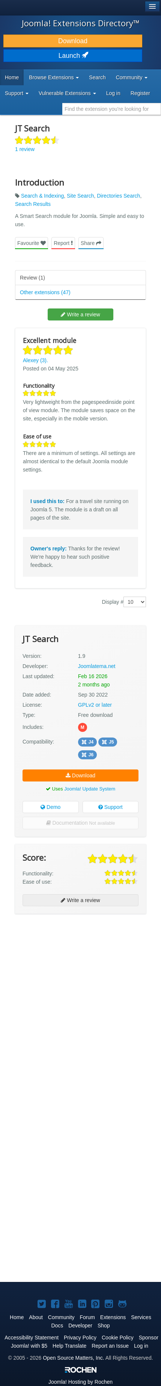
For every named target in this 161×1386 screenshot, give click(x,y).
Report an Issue (110, 1346)
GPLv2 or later (95, 705)
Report (63, 243)
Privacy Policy (80, 1338)
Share (91, 243)
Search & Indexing (42, 196)
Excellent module (49, 340)
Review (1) (32, 278)
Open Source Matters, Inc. (73, 1358)
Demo (50, 807)
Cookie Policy (118, 1338)
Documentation (80, 823)
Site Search (80, 196)
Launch (73, 55)
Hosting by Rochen (80, 1382)
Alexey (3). (35, 360)
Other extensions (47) (45, 292)
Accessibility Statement (32, 1338)
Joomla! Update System (89, 789)
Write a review (80, 314)
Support (110, 807)
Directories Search (118, 196)
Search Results (33, 204)
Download (72, 41)
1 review (25, 149)
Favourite (31, 243)
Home (12, 77)
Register (140, 93)
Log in (113, 93)
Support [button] (17, 93)
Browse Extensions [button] (54, 77)
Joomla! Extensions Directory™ (81, 23)
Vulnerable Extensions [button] (67, 93)
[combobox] (111, 109)
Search (97, 77)
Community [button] (132, 77)
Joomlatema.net (97, 666)
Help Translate (69, 1346)
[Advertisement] (80, 1001)
